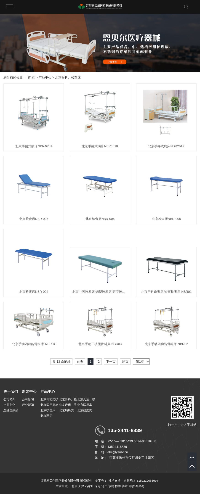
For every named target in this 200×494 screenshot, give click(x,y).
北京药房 (46, 415)
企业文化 (9, 405)
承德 (111, 486)
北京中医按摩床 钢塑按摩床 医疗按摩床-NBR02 (100, 291)
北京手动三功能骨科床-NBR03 (100, 344)
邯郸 (118, 486)
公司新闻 (28, 399)
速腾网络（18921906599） (141, 480)
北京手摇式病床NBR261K (166, 146)
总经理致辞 (10, 410)
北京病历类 (66, 410)
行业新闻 (28, 405)
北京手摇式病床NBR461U (33, 146)
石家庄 (89, 486)
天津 (81, 486)
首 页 (31, 77)
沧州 (104, 486)
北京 (74, 486)
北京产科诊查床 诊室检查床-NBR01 (166, 291)
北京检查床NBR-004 (33, 291)
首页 (80, 361)
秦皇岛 (139, 486)
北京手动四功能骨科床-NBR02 (166, 344)
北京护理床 (47, 410)
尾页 (125, 361)
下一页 (111, 361)
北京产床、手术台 (68, 405)
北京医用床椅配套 (49, 405)
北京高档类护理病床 (49, 400)
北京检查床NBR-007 (33, 219)
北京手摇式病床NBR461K (100, 146)
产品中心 (45, 77)
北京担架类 (84, 410)
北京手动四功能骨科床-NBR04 (33, 344)
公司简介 (9, 399)
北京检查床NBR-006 (100, 219)
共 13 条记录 (61, 361)
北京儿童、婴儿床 (86, 400)
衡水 (125, 486)
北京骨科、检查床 (68, 77)
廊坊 (132, 486)
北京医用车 (84, 405)
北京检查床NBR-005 (166, 219)
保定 (98, 486)
